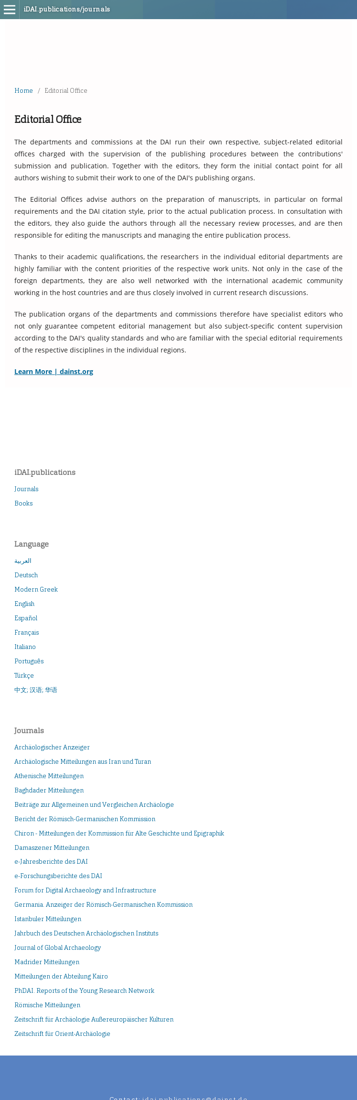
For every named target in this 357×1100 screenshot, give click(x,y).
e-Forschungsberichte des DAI (58, 876)
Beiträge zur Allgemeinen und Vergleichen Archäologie (94, 805)
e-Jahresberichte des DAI (51, 862)
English (24, 604)
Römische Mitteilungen (47, 1005)
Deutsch (26, 575)
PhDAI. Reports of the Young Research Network (84, 991)
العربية (23, 561)
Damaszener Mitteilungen (51, 848)
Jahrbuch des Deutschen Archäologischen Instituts (86, 933)
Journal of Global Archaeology (57, 948)
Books (23, 503)
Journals (26, 489)
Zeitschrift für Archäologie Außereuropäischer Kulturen (93, 1019)
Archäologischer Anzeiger (52, 747)
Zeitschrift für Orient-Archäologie (62, 1034)
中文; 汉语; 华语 (35, 690)
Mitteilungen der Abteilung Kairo (61, 976)
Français (26, 632)
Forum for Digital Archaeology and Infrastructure (85, 890)
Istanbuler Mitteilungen (47, 919)
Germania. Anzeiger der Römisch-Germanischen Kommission (103, 905)
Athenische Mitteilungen (49, 776)
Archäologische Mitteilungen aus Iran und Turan (82, 762)
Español (25, 618)
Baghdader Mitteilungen (49, 790)
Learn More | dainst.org (53, 371)
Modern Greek (36, 589)
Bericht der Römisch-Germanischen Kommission (84, 819)
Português (28, 661)
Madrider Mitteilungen (46, 962)
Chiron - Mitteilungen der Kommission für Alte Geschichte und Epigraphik (119, 833)
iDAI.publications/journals (67, 9)
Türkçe (24, 675)
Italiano (25, 647)
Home (23, 91)
